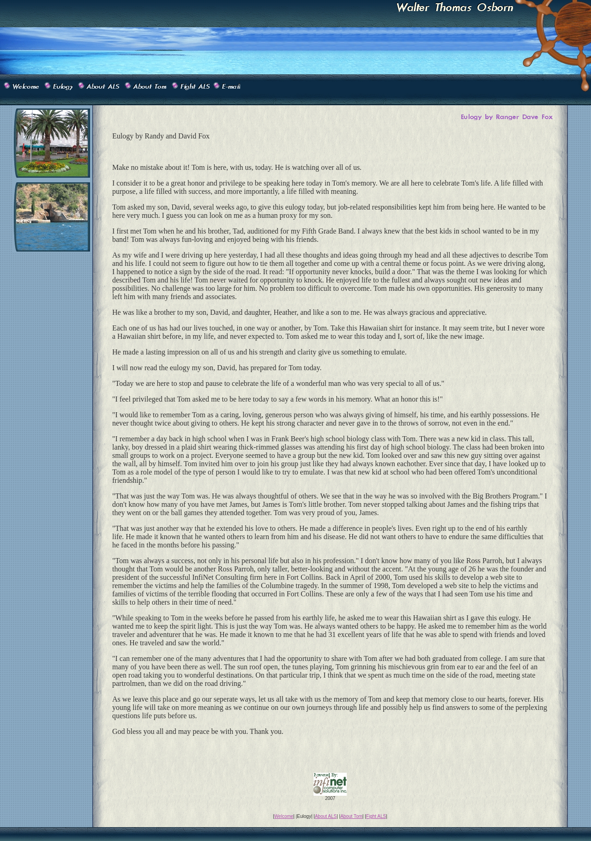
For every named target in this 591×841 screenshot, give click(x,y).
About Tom (351, 816)
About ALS (326, 816)
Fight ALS (376, 816)
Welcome (284, 816)
